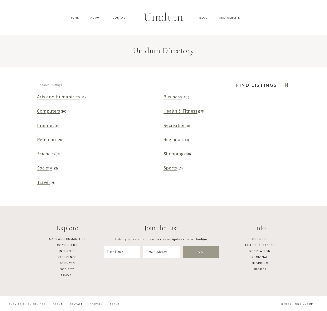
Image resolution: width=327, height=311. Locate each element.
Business (173, 97)
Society (44, 168)
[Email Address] (173, 252)
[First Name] (125, 252)
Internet (45, 125)
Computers (48, 111)
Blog (203, 17)
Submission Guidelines (27, 304)
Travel (43, 182)
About (96, 17)
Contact (120, 17)
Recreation (175, 125)
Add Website (229, 17)
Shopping (174, 154)
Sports (170, 168)
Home (74, 17)
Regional (173, 139)
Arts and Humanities (58, 97)
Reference (47, 139)
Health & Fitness (180, 111)
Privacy (96, 304)
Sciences (46, 154)
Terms (115, 304)
